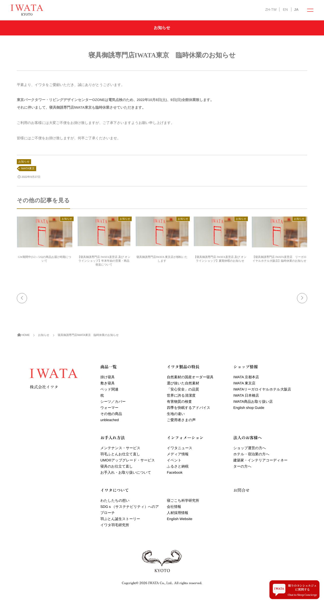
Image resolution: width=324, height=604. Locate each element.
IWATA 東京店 (244, 383)
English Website (179, 519)
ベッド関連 (109, 389)
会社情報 (174, 507)
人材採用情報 (177, 513)
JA (296, 9)
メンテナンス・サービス (120, 448)
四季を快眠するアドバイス (188, 408)
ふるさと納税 (177, 466)
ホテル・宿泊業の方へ (251, 454)
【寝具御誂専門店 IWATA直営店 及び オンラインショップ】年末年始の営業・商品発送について (103, 261)
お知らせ (24, 161)
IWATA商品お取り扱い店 (253, 401)
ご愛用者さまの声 (181, 420)
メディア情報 (177, 454)
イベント (174, 460)
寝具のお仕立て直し (116, 466)
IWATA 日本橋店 (246, 395)
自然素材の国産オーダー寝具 (190, 377)
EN (285, 9)
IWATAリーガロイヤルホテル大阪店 (262, 389)
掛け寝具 (107, 377)
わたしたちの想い (114, 500)
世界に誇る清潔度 (181, 395)
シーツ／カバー (113, 401)
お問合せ (241, 490)
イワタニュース (179, 448)
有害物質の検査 (179, 401)
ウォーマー (109, 408)
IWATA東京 (28, 168)
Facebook (174, 472)
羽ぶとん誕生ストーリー (120, 519)
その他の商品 (111, 414)
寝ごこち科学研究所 (183, 500)
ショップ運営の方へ (249, 448)
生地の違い (176, 414)
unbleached (109, 420)
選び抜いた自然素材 (183, 383)
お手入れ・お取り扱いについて (125, 472)
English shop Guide (248, 408)
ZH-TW (270, 9)
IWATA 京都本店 (246, 377)
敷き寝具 (107, 383)
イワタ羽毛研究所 (114, 525)
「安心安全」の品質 (183, 389)
